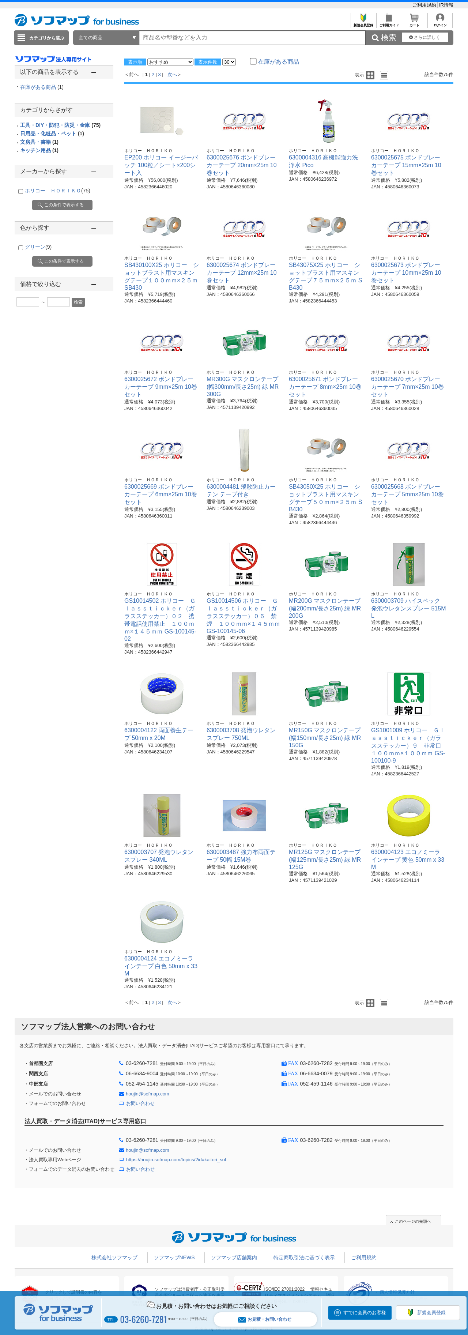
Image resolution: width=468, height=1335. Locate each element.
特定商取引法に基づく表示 (304, 1257)
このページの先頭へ (413, 1221)
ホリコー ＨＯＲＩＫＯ (57, 190)
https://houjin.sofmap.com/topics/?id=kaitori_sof (176, 1159)
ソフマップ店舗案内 (234, 1257)
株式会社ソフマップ (114, 1257)
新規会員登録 (363, 23)
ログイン (440, 23)
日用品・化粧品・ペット (52, 133)
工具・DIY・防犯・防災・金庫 (60, 125)
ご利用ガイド (389, 23)
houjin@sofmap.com (147, 1094)
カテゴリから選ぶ (46, 38)
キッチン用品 (39, 150)
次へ (172, 74)
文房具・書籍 (39, 142)
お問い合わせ (140, 1103)
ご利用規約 (425, 5)
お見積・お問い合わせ (264, 1319)
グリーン (38, 247)
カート (414, 23)
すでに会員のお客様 (364, 1312)
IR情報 (446, 5)
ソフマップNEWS (174, 1257)
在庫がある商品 (42, 87)
